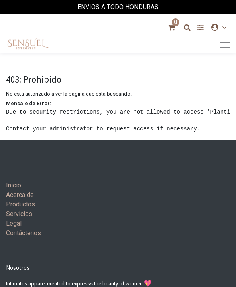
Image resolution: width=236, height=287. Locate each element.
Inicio (13, 185)
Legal (14, 223)
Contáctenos (23, 233)
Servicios (19, 214)
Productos (20, 204)
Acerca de (20, 195)
